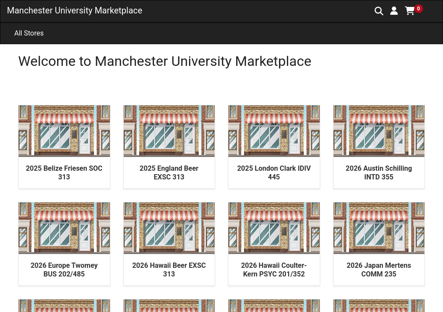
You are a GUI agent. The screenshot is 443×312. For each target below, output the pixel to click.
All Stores (29, 33)
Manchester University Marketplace (74, 10)
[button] (394, 11)
